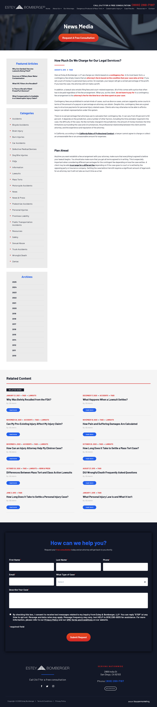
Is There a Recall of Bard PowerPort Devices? (22, 90)
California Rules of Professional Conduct (96, 133)
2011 (14, 350)
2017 (14, 324)
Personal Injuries (20, 210)
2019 (14, 313)
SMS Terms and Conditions (80, 620)
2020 (14, 308)
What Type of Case (66, 575)
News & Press (18, 197)
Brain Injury (17, 131)
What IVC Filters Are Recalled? (24, 83)
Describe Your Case (19, 590)
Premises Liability (20, 216)
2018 (14, 319)
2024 (14, 287)
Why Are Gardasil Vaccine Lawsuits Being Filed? (22, 70)
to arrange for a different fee (82, 165)
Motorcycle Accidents (22, 185)
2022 (14, 298)
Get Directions (110, 688)
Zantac (15, 261)
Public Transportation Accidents (22, 223)
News (14, 191)
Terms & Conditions (44, 701)
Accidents (17, 118)
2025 (14, 282)
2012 (14, 345)
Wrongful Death (19, 255)
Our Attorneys (69, 8)
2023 (14, 292)
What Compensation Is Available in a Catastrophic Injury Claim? (25, 97)
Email (12, 575)
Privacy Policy (51, 620)
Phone (106, 560)
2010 (14, 355)
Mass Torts (17, 179)
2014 (14, 340)
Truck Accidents (19, 249)
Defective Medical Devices (24, 149)
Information (17, 167)
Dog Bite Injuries (20, 155)
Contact (152, 8)
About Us (56, 8)
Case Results (129, 8)
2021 (14, 303)
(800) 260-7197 (143, 5)
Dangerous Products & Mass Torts (89, 8)
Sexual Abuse (18, 243)
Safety (15, 237)
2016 (14, 329)
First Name (15, 560)
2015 (14, 334)
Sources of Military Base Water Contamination (24, 77)
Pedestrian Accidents (22, 203)
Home (48, 8)
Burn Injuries (18, 137)
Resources (141, 8)
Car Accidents (18, 143)
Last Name (62, 560)
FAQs (71, 70)
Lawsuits (16, 173)
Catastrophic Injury (113, 8)
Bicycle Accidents (20, 124)
